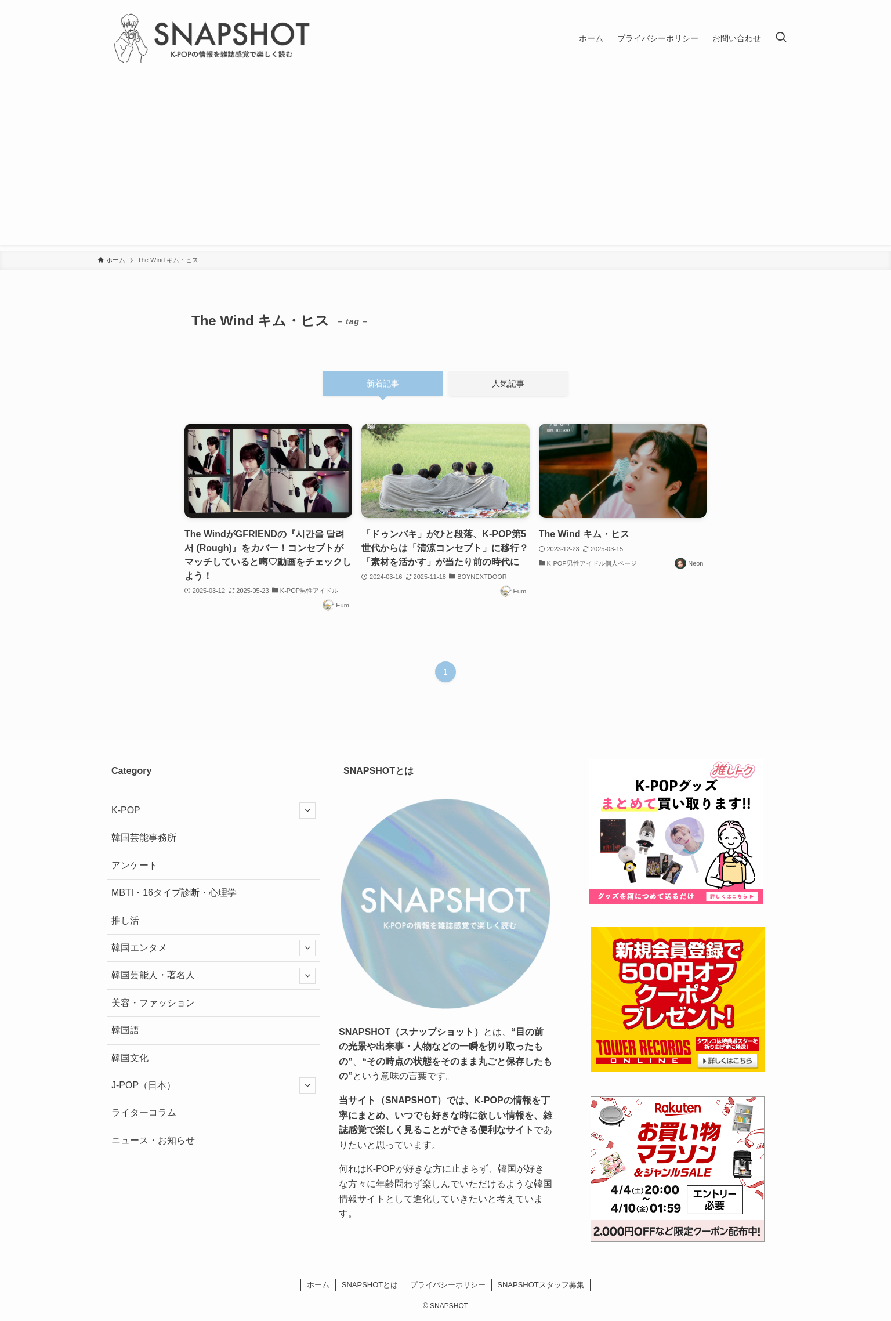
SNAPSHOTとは (370, 1284)
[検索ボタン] (781, 38)
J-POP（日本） (213, 1085)
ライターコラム (143, 1112)
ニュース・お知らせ (153, 1140)
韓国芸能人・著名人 (213, 976)
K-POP (213, 810)
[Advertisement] (445, 163)
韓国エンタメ (213, 948)
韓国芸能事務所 (143, 837)
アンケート (134, 865)
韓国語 (125, 1030)
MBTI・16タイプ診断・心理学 (174, 892)
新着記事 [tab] (383, 383)
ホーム (318, 1284)
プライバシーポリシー (448, 1284)
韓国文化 (129, 1058)
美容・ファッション (153, 1003)
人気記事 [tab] (508, 383)
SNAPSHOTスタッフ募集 (540, 1284)
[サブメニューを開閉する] (307, 810)
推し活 (125, 920)
